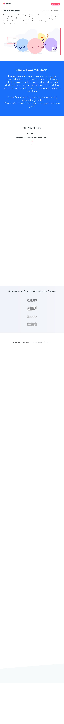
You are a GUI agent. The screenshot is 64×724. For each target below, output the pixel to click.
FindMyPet (41, 11)
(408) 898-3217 (54, 11)
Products (36, 10)
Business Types (28, 10)
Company (47, 10)
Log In (60, 11)
